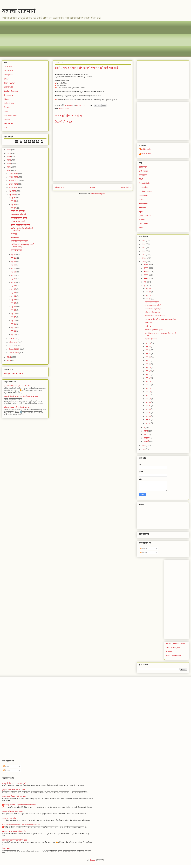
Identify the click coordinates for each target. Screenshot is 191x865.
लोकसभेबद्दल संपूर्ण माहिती (19, 218)
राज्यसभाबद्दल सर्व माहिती (18, 214)
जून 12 (13, 303)
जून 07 (13, 317)
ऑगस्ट (146, 278)
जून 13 (13, 300)
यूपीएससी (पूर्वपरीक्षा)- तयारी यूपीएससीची (13, 811)
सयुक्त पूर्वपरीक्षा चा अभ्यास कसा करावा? (14, 783)
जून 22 (13, 268)
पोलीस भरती (8, 67)
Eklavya (169, 652)
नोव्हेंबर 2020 (13, 177)
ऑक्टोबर (147, 271)
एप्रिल (146, 431)
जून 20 (13, 275)
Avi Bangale (146, 149)
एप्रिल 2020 (13, 342)
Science (7, 119)
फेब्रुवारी (147, 438)
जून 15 (13, 293)
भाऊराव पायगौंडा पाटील (13, 373)
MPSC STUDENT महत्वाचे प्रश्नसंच (14, 831)
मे (144, 427)
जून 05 (13, 324)
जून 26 (13, 254)
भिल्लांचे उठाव (6, 848)
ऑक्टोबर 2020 (14, 181)
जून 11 (13, 307)
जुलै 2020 (12, 191)
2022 (9, 164)
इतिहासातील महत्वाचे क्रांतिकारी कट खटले (17, 386)
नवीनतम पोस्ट (60, 187)
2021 (9, 167)
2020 (9, 171)
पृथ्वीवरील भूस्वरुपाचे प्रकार (19, 241)
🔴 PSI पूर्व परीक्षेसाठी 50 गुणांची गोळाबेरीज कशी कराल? (19, 805)
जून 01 (13, 334)
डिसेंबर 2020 (13, 174)
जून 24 (13, 261)
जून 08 (13, 313)
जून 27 (13, 208)
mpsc (6, 111)
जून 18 (13, 282)
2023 (9, 160)
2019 (9, 357)
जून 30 (13, 198)
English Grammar (11, 91)
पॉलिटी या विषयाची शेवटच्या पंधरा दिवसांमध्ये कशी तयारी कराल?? (21, 825)
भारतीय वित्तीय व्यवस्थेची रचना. (20, 225)
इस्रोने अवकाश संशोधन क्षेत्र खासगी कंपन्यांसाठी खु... (22, 245)
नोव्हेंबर (146, 268)
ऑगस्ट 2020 (13, 187)
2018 (9, 360)
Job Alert (7, 107)
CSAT (6, 79)
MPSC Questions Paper (175, 644)
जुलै (145, 282)
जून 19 (13, 279)
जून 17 (13, 286)
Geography (8, 95)
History (7, 99)
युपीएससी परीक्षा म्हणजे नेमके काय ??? (13, 790)
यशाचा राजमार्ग (18, 11)
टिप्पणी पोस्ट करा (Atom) (98, 194)
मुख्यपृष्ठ (92, 187)
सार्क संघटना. (15, 237)
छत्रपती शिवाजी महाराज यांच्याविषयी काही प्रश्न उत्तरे (21, 396)
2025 (9, 153)
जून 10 (13, 310)
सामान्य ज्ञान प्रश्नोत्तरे (18, 211)
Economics (8, 87)
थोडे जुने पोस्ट (126, 187)
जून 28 (13, 204)
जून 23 (13, 265)
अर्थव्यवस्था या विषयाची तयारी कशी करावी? (14, 796)
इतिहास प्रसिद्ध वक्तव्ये (18, 221)
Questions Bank (10, 115)
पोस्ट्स (143, 548)
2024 (9, 157)
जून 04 (13, 327)
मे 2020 (12, 339)
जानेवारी (146, 441)
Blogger (93, 860)
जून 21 (13, 272)
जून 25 (13, 258)
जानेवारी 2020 (14, 353)
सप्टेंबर (146, 275)
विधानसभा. (14, 234)
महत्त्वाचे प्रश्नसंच (16, 250)
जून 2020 (12, 194)
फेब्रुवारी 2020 (14, 349)
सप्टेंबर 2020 (13, 184)
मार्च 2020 (12, 346)
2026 (9, 150)
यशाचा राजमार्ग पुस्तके (173, 648)
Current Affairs (64, 109)
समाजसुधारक (8, 75)
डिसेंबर (146, 265)
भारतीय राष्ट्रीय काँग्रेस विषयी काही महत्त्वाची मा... (161, 319)
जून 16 (13, 289)
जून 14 (13, 296)
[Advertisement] (80, 39)
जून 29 (13, 201)
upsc (6, 127)
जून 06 (13, 320)
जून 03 (13, 331)
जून (145, 285)
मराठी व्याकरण (8, 71)
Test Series (8, 123)
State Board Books (173, 656)
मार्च (145, 434)
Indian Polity (9, 103)
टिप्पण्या (143, 553)
